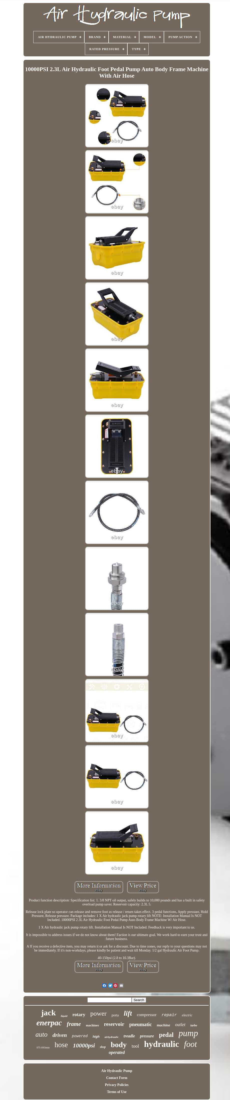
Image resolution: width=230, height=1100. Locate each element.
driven (60, 1035)
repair (169, 1015)
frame (74, 1024)
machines (92, 1025)
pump (188, 1033)
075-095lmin (43, 1047)
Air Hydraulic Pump (116, 1071)
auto (42, 1034)
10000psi (84, 1045)
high (96, 1036)
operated (117, 1052)
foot (190, 1044)
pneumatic (140, 1024)
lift (128, 1013)
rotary (78, 1014)
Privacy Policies (116, 1085)
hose (61, 1045)
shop (103, 1047)
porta (115, 1015)
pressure (147, 1036)
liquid (64, 1015)
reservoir (114, 1024)
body (119, 1044)
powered (80, 1036)
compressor (146, 1014)
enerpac (49, 1022)
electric (187, 1015)
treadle (129, 1036)
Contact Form (116, 1078)
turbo (193, 1025)
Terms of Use (116, 1092)
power (98, 1013)
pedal (166, 1034)
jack (48, 1012)
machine (163, 1025)
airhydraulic (112, 1036)
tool (135, 1046)
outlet (180, 1024)
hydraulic (161, 1044)
